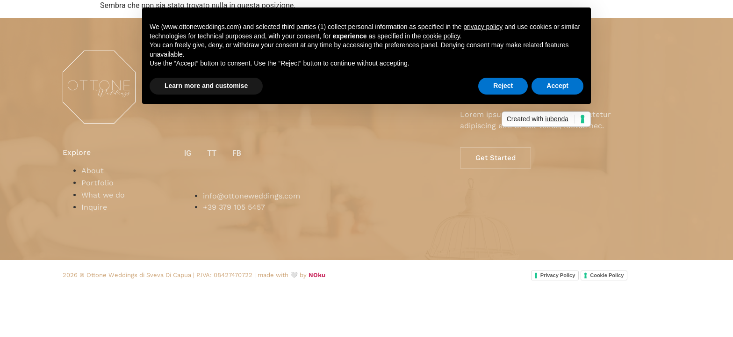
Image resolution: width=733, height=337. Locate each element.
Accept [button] (557, 85)
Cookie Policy (607, 275)
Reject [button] (503, 85)
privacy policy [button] (483, 26)
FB (236, 153)
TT (211, 153)
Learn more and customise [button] (206, 85)
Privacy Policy (557, 275)
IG (188, 153)
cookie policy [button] (441, 36)
